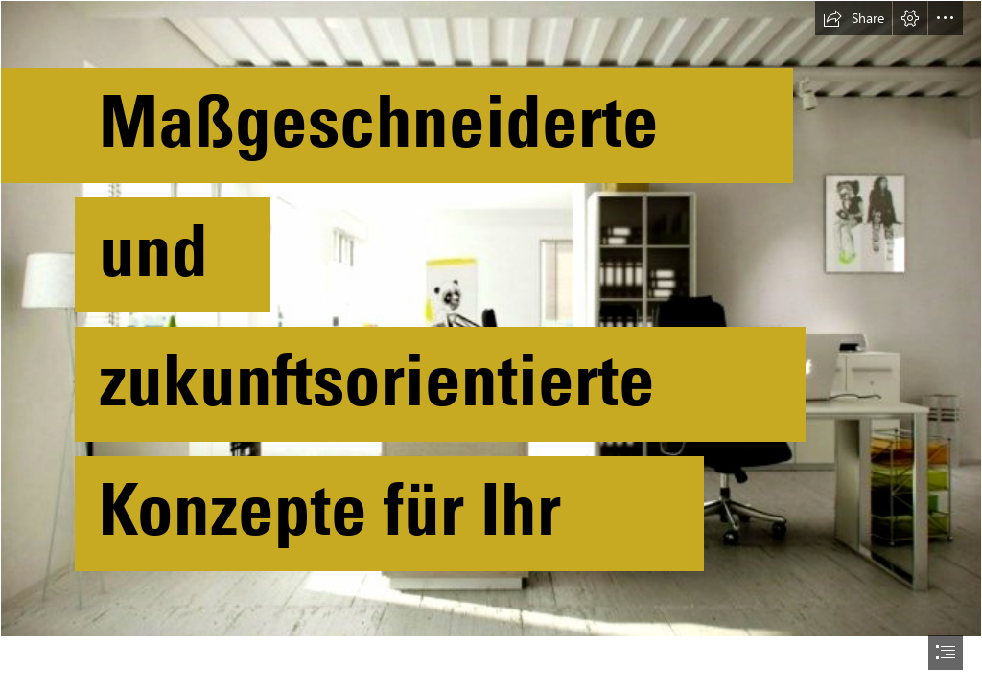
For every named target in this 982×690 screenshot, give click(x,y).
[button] (853, 18)
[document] (491, 345)
